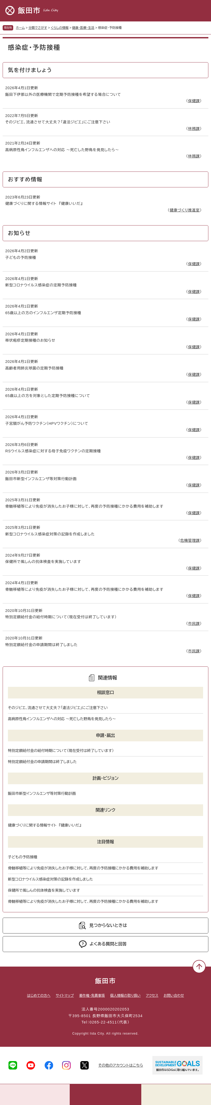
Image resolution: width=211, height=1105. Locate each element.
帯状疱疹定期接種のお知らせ (30, 340)
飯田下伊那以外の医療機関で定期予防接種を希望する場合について (63, 94)
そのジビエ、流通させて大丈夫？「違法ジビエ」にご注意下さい (57, 122)
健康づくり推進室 (185, 210)
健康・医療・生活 (83, 28)
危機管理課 (190, 540)
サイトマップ (65, 996)
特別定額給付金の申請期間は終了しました (41, 645)
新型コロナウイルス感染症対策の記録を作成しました (50, 534)
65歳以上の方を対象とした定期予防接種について (47, 396)
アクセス (152, 996)
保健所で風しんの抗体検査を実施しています (43, 562)
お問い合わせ (174, 996)
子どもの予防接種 (20, 257)
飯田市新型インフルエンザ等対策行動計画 (41, 479)
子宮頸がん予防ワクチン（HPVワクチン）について (46, 423)
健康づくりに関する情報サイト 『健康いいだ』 (43, 203)
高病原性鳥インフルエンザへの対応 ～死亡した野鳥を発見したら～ (62, 150)
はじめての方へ (38, 996)
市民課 (194, 623)
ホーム (20, 28)
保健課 (194, 101)
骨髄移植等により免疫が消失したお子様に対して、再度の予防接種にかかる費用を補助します (84, 506)
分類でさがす (38, 28)
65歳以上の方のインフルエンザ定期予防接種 (43, 313)
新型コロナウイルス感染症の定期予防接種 (41, 285)
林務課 (194, 129)
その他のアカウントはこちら (120, 1065)
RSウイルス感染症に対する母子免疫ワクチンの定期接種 (53, 451)
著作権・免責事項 (92, 996)
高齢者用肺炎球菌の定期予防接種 (34, 368)
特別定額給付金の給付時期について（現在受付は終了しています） (61, 617)
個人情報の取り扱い (125, 996)
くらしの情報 (59, 28)
